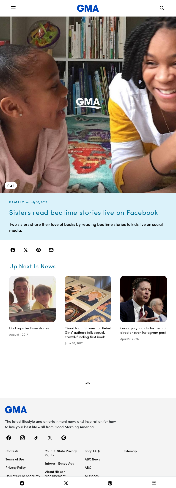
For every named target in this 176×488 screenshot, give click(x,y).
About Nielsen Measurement (55, 473)
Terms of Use (15, 459)
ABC (88, 467)
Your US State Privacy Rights (61, 453)
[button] (13, 8)
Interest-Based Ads (59, 463)
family (17, 202)
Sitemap (130, 451)
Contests (12, 451)
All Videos (92, 475)
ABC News (92, 459)
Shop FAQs (92, 451)
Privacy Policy (16, 467)
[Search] (162, 8)
